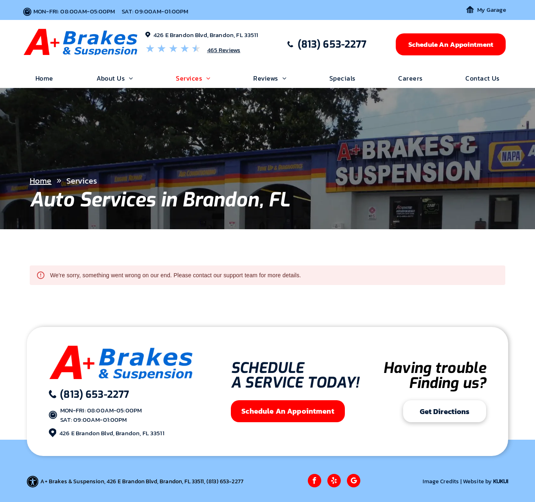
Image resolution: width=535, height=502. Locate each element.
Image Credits (441, 481)
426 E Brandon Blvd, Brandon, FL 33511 (206, 34)
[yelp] (334, 481)
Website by (477, 481)
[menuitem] (44, 78)
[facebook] (314, 481)
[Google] (353, 481)
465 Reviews (224, 50)
